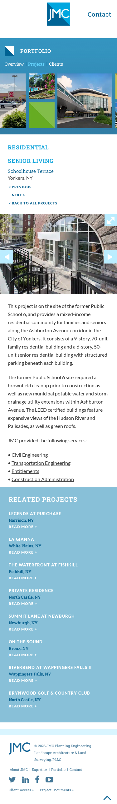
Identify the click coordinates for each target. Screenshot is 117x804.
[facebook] (37, 779)
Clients (56, 64)
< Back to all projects (33, 203)
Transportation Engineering (41, 463)
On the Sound (26, 641)
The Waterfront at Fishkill (43, 564)
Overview (14, 64)
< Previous (20, 187)
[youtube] (49, 779)
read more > (23, 526)
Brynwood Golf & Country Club (49, 693)
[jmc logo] (58, 17)
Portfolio (58, 769)
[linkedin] (25, 779)
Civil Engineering (30, 455)
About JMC (19, 769)
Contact (99, 14)
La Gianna (21, 539)
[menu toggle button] (13, 13)
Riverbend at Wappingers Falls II (50, 667)
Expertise (39, 769)
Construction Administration (43, 479)
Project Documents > (57, 790)
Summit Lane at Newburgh (42, 616)
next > (18, 195)
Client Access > (21, 790)
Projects (36, 64)
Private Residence (31, 590)
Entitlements (25, 471)
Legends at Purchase (35, 513)
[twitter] (12, 779)
